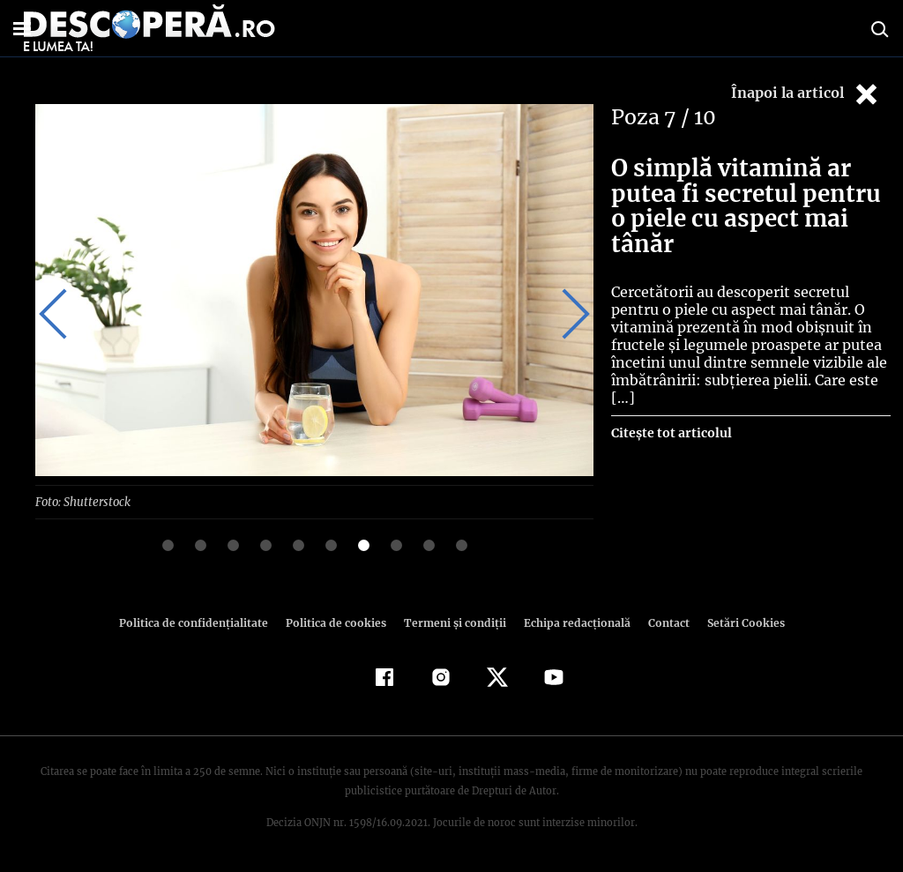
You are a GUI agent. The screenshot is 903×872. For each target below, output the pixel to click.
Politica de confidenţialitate (201, 622)
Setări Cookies (736, 622)
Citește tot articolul (670, 433)
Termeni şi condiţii (452, 622)
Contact (661, 622)
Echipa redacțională (571, 622)
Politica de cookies (337, 622)
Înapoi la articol (806, 94)
